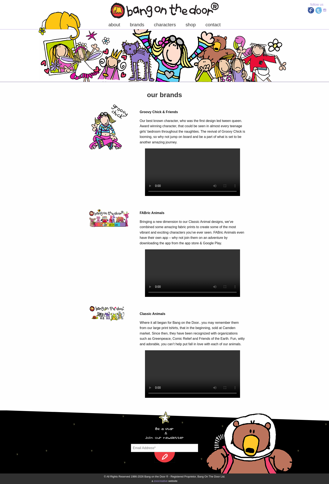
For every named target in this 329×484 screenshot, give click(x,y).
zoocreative (160, 481)
